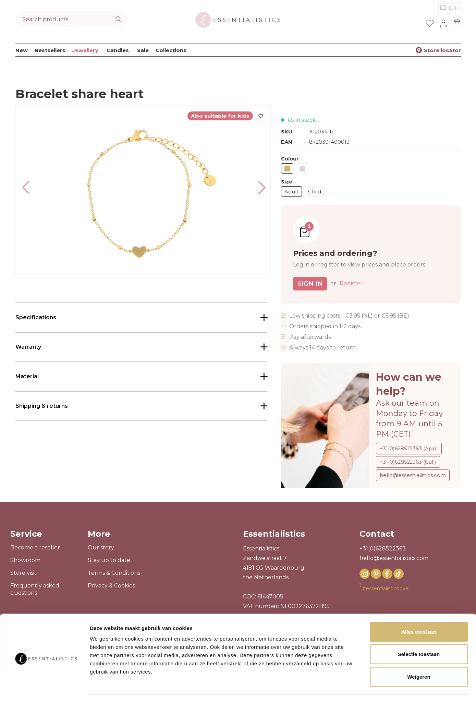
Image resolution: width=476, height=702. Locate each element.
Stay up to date (109, 561)
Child (314, 191)
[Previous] (26, 191)
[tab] (141, 317)
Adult (291, 191)
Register (351, 283)
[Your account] (443, 23)
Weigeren (418, 657)
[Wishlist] (430, 23)
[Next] (260, 186)
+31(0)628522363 (382, 549)
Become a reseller (35, 548)
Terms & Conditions (114, 573)
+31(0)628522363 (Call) (408, 462)
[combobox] (63, 19)
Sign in (309, 283)
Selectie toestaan (419, 635)
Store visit (23, 573)
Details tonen (370, 688)
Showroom (25, 561)
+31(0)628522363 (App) (409, 448)
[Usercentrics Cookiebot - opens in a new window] (46, 688)
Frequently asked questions (34, 590)
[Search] (119, 19)
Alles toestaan (418, 612)
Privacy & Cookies (111, 586)
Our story (101, 548)
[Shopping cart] (457, 23)
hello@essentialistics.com (413, 475)
